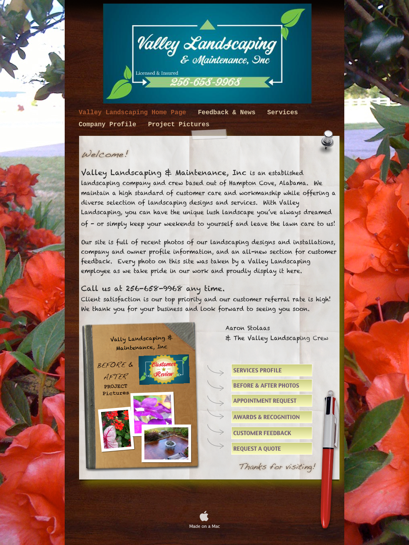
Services (282, 112)
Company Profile (109, 124)
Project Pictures (179, 124)
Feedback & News (228, 112)
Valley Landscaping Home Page (134, 112)
